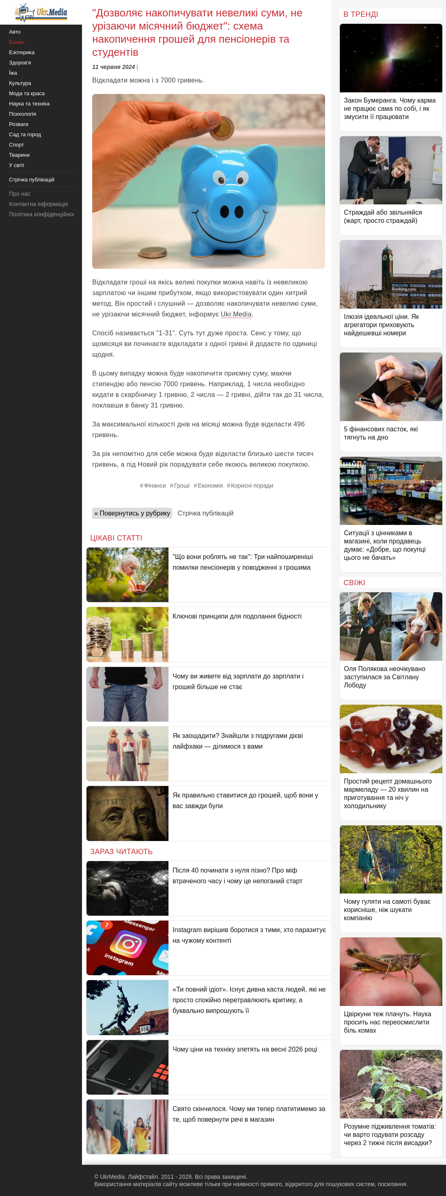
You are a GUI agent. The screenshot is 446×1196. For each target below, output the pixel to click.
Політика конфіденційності (44, 214)
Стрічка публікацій (205, 513)
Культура (20, 83)
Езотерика (21, 52)
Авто (14, 32)
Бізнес (17, 42)
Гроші (182, 485)
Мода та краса (27, 93)
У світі (16, 165)
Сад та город (25, 134)
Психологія (22, 114)
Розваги (18, 124)
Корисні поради (252, 485)
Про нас (19, 193)
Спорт (16, 145)
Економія (210, 485)
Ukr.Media (236, 314)
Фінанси (155, 485)
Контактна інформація (38, 204)
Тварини (19, 155)
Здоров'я (20, 63)
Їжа (13, 73)
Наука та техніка (29, 104)
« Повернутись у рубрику (132, 513)
